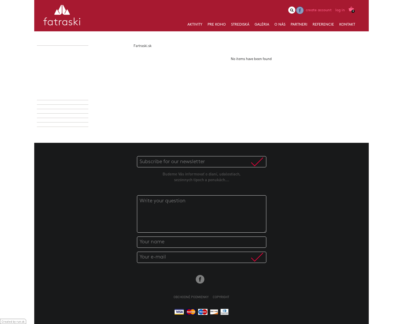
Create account (319, 10)
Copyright (221, 297)
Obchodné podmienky (191, 297)
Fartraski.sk (143, 45)
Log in (340, 10)
